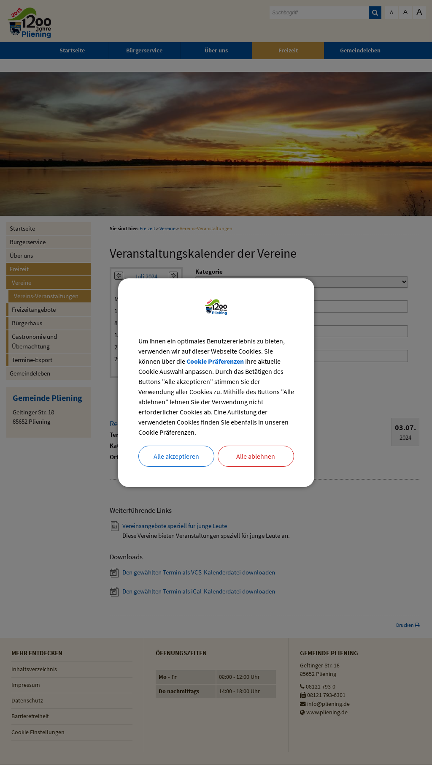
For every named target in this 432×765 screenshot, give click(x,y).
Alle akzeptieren (176, 456)
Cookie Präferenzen (215, 361)
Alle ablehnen (255, 456)
